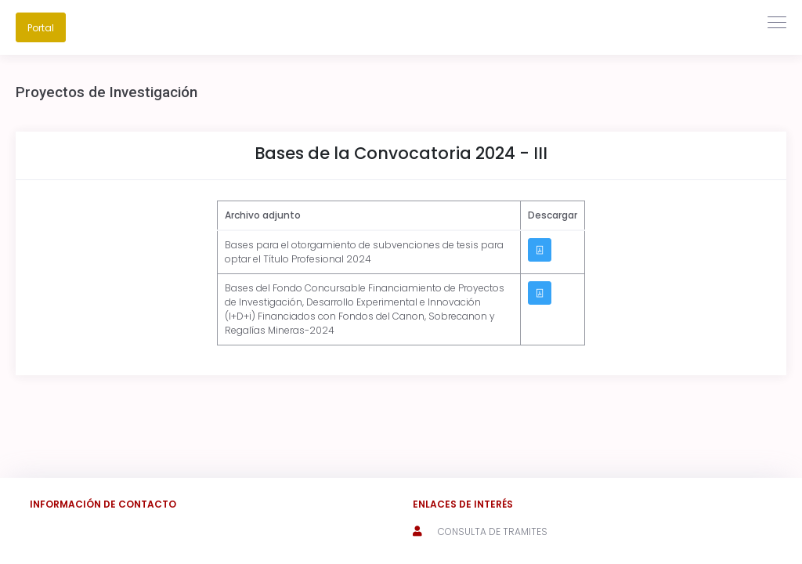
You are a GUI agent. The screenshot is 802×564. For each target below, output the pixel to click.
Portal (40, 27)
